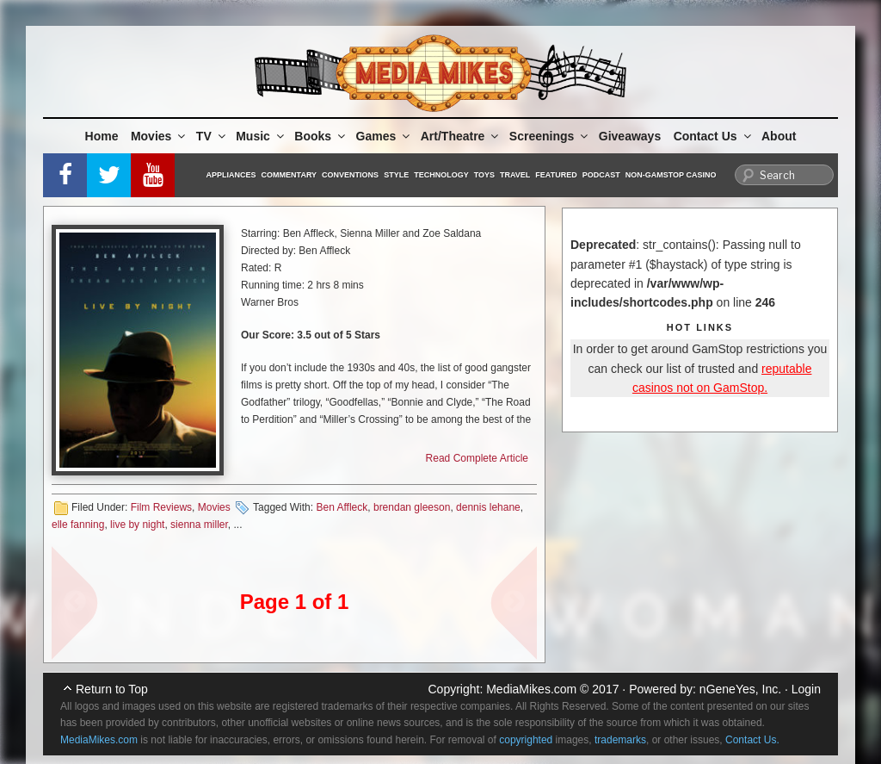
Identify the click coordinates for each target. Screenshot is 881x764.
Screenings (549, 136)
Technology (441, 175)
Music (261, 136)
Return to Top (112, 689)
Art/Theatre (461, 136)
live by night (137, 525)
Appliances (231, 175)
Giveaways (630, 136)
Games (384, 136)
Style (396, 175)
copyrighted (525, 740)
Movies (159, 136)
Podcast (601, 175)
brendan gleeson (411, 507)
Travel (515, 175)
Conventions (350, 175)
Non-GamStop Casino (671, 175)
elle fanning (78, 525)
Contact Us (714, 136)
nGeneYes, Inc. (740, 689)
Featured (555, 175)
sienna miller (199, 525)
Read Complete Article (477, 458)
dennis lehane (488, 507)
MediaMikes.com (531, 689)
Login (806, 689)
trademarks (620, 740)
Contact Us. (752, 740)
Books (321, 136)
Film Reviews (161, 507)
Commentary (289, 175)
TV (212, 136)
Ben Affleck (341, 507)
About (778, 136)
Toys (484, 175)
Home (102, 136)
